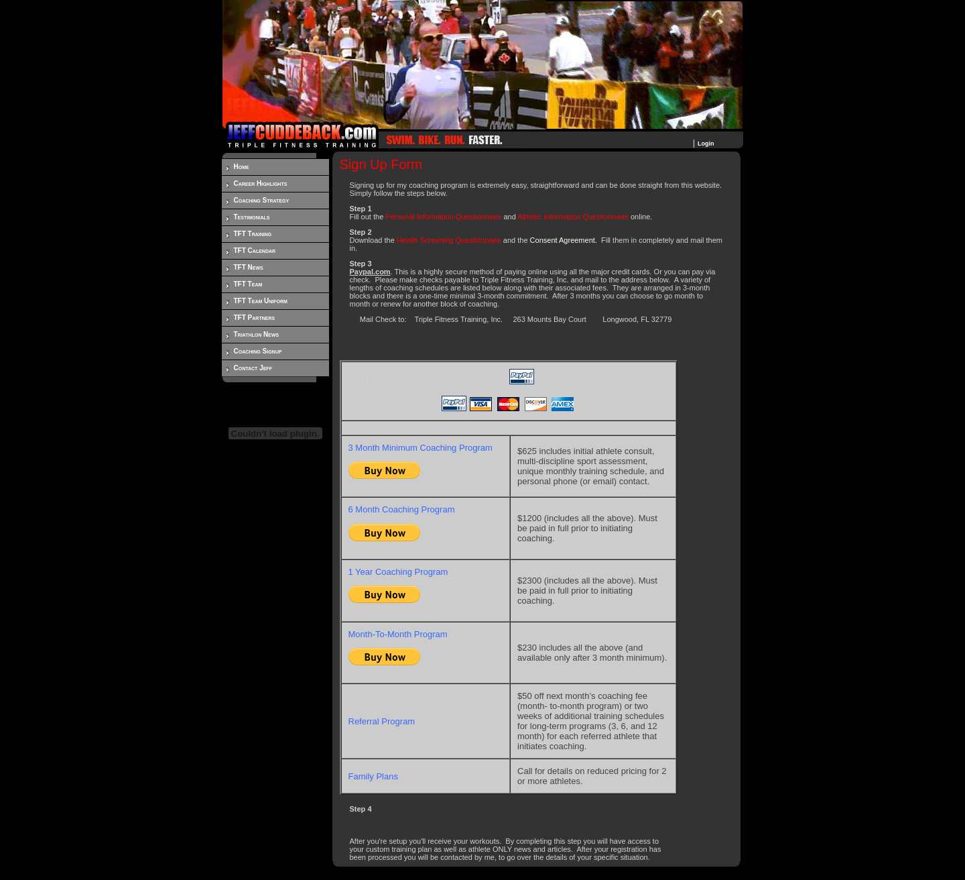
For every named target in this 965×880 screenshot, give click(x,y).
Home (241, 166)
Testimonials (252, 217)
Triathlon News (256, 334)
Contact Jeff (253, 368)
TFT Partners (254, 317)
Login (706, 143)
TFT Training (253, 233)
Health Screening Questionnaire (449, 240)
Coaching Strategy (262, 200)
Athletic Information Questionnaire (573, 217)
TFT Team (248, 284)
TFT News (248, 267)
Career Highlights (260, 183)
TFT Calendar (255, 250)
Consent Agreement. (563, 240)
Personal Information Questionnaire (443, 217)
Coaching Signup (258, 351)
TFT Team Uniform (260, 301)
